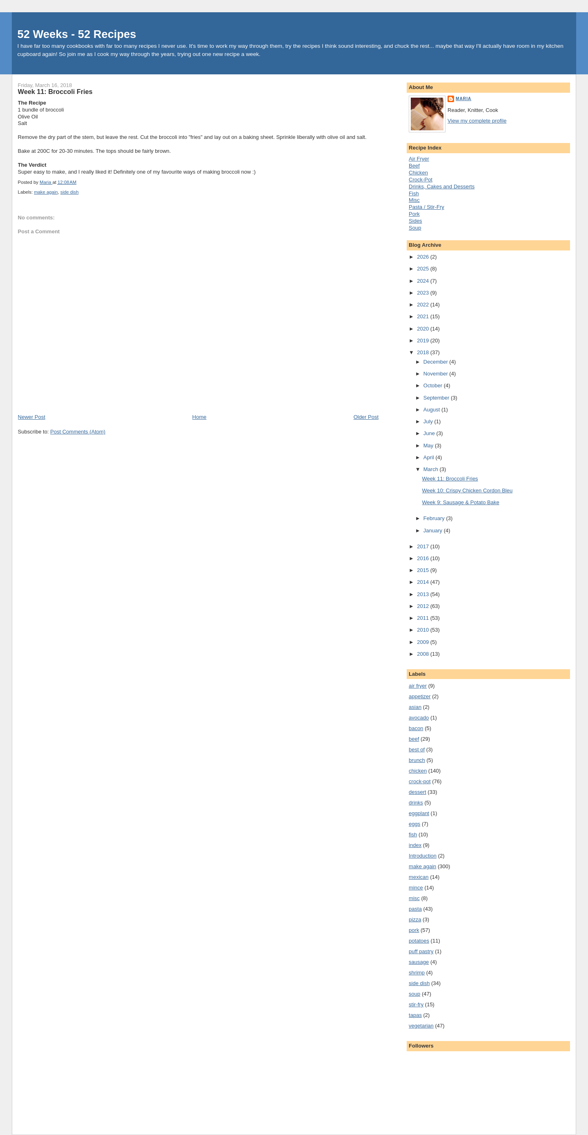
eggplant (419, 813)
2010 (423, 630)
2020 (423, 329)
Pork (414, 214)
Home (199, 417)
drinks (416, 803)
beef (414, 739)
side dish (69, 192)
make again (46, 192)
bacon (416, 728)
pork (414, 930)
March (431, 469)
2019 (423, 340)
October (433, 385)
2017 (423, 546)
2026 (423, 257)
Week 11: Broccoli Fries (450, 479)
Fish (414, 193)
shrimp (417, 973)
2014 (423, 582)
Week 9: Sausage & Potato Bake (460, 502)
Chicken (418, 173)
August (432, 410)
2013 (423, 594)
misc (414, 898)
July (428, 421)
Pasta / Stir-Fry (426, 207)
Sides (415, 221)
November (436, 374)
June (430, 433)
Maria (463, 98)
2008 (423, 654)
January (433, 530)
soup (414, 994)
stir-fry (416, 1004)
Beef (414, 166)
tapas (415, 1015)
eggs (414, 824)
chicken (418, 771)
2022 (423, 305)
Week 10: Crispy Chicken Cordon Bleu (467, 490)
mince (416, 888)
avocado (419, 718)
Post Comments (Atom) (77, 432)
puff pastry (421, 951)
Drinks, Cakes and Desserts (441, 186)
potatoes (419, 941)
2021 (423, 316)
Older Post (366, 417)
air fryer (418, 686)
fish (413, 834)
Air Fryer (419, 159)
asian (415, 707)
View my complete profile (477, 121)
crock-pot (419, 781)
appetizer (419, 696)
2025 (423, 269)
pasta (415, 909)
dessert (417, 792)
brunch (417, 760)
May (429, 445)
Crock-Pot (420, 180)
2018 (423, 352)
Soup (415, 228)
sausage (419, 962)
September (437, 398)
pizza (415, 919)
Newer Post (31, 417)
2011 (423, 618)
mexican (418, 877)
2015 (423, 570)
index (415, 845)
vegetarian (421, 1026)
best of (417, 749)
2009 (423, 642)
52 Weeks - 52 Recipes (77, 34)
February (434, 518)
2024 (423, 281)
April (429, 457)
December (436, 362)
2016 (423, 558)
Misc (414, 200)
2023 (423, 293)
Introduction (423, 856)
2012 (423, 606)
